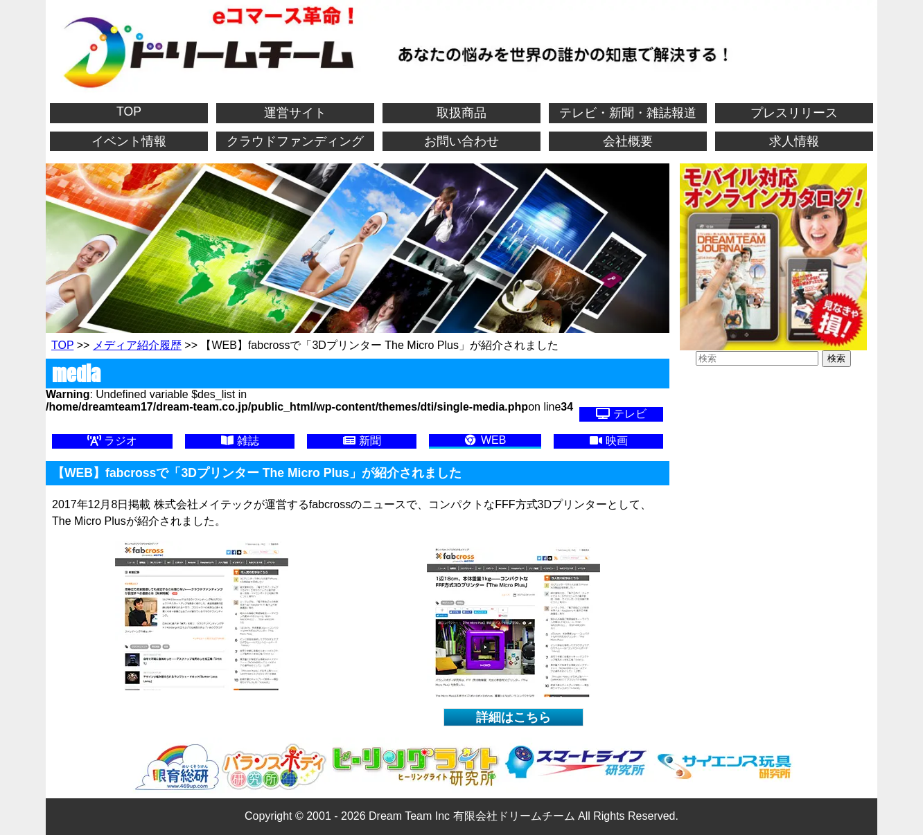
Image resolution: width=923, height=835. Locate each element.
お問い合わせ (461, 141)
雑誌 (239, 441)
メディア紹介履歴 (137, 345)
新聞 (361, 441)
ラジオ (112, 441)
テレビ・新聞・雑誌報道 (627, 113)
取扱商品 (461, 113)
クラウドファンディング (295, 141)
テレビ (621, 414)
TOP (128, 111)
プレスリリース (794, 113)
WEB (485, 440)
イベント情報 (128, 141)
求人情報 (794, 141)
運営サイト (295, 113)
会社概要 (628, 141)
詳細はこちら (513, 717)
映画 (608, 441)
